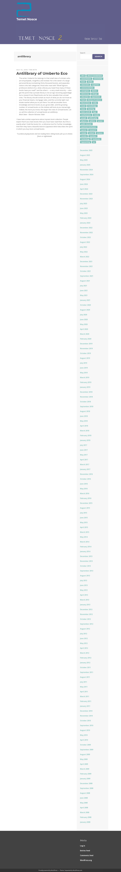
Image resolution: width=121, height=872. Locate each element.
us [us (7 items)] (94, 142)
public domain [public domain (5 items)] (86, 124)
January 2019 (85, 387)
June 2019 (84, 368)
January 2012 (85, 662)
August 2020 (85, 310)
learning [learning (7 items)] (91, 109)
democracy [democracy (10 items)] (85, 94)
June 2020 (84, 319)
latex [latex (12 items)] (83, 109)
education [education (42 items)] (85, 97)
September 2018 (86, 406)
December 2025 (86, 150)
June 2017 (84, 450)
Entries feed (85, 850)
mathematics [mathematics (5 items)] (86, 115)
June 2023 (84, 208)
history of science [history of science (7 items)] (94, 100)
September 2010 (86, 725)
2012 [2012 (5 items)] (82, 76)
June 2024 (84, 184)
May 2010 (84, 735)
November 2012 (86, 614)
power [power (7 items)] (100, 121)
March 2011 (84, 696)
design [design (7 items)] (94, 94)
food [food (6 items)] (83, 100)
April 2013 (84, 595)
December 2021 (86, 261)
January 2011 (85, 706)
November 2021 (86, 266)
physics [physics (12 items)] (84, 121)
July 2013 (83, 580)
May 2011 (84, 687)
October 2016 (85, 479)
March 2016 (84, 493)
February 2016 (85, 498)
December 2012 (86, 609)
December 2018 (86, 392)
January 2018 (85, 440)
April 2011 (84, 691)
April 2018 (84, 426)
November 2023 (86, 199)
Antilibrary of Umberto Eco (41, 73)
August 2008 (85, 793)
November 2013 (86, 561)
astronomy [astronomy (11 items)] (98, 79)
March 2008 (84, 812)
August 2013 (85, 575)
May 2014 (84, 537)
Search (82, 53)
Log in (82, 846)
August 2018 (85, 411)
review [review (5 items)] (83, 133)
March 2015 (84, 532)
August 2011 (85, 677)
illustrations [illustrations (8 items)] (85, 103)
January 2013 (85, 604)
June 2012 (84, 638)
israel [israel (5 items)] (83, 106)
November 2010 (86, 716)
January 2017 (85, 469)
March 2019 (84, 377)
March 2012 (84, 653)
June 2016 (84, 484)
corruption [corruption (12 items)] (85, 91)
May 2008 (84, 803)
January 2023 (85, 223)
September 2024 (86, 174)
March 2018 (84, 431)
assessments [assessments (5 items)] (86, 79)
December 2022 (86, 228)
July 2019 (83, 363)
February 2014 (85, 546)
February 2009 (85, 774)
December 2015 (86, 503)
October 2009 (85, 745)
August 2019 (85, 358)
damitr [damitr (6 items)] (94, 91)
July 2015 (83, 513)
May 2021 (84, 295)
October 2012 (85, 619)
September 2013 (86, 571)
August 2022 (85, 242)
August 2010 (85, 730)
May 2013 (84, 590)
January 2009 (85, 778)
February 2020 (85, 339)
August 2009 (85, 754)
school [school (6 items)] (91, 133)
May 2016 (84, 488)
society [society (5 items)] (84, 136)
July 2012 (83, 633)
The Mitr (33, 70)
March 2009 (84, 769)
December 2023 (86, 194)
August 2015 (85, 508)
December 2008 (86, 783)
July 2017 (83, 445)
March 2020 (84, 334)
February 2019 (85, 382)
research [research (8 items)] (92, 130)
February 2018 (85, 435)
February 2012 (85, 658)
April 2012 (84, 648)
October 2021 (85, 271)
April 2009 (84, 764)
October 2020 (85, 305)
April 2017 (84, 460)
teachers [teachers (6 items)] (93, 136)
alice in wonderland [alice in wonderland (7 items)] (95, 76)
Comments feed (86, 855)
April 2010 (84, 740)
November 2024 (86, 170)
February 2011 (85, 701)
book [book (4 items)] (83, 82)
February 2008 (85, 817)
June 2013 (84, 585)
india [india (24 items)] (95, 103)
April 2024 (84, 189)
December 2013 (86, 556)
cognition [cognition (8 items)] (95, 85)
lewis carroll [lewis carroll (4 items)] (85, 112)
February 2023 (85, 218)
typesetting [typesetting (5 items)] (85, 142)
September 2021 (86, 276)
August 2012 (85, 629)
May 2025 (84, 160)
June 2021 (84, 290)
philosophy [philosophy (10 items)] (93, 118)
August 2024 (85, 179)
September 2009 (86, 749)
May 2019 (84, 373)
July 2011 (83, 682)
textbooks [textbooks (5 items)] (96, 139)
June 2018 (84, 416)
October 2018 (85, 402)
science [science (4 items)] (99, 133)
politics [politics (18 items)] (92, 121)
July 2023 (83, 203)
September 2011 (86, 672)
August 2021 (85, 281)
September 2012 (86, 624)
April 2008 (84, 807)
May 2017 (84, 455)
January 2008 (85, 822)
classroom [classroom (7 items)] (85, 85)
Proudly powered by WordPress (48, 870)
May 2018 (84, 421)
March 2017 (84, 464)
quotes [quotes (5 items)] (83, 130)
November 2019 (86, 348)
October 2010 (85, 720)
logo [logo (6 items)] (94, 112)
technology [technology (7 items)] (85, 139)
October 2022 (85, 237)
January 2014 (85, 551)
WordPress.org (86, 860)
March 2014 (84, 542)
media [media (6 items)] (96, 115)
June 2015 (84, 517)
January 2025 (85, 165)
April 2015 (84, 527)
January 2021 (85, 300)
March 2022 (84, 257)
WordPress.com (77, 870)
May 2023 (84, 213)
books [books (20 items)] (90, 82)
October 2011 (85, 667)
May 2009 (84, 759)
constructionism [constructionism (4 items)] (87, 88)
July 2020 (83, 315)
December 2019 (86, 344)
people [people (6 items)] (83, 118)
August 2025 (85, 155)
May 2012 (84, 643)
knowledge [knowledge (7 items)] (92, 106)
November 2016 (86, 474)
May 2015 (84, 522)
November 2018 (86, 397)
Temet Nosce (26, 19)
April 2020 (84, 329)
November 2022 (86, 232)
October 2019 (85, 353)
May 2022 (84, 252)
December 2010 (86, 711)
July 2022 (83, 247)
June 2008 (84, 798)
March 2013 (84, 600)
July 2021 (83, 286)
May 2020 (84, 324)
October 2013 (85, 566)
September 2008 (86, 788)
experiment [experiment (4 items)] (96, 97)
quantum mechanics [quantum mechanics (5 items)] (88, 127)
